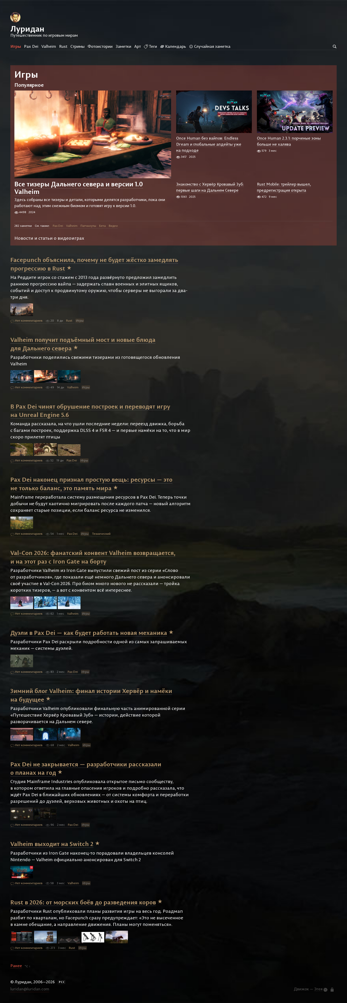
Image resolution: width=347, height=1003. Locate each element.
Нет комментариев (26, 321)
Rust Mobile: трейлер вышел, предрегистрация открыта (284, 187)
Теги (150, 46)
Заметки (123, 46)
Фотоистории (100, 46)
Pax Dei (31, 46)
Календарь (173, 46)
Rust (63, 46)
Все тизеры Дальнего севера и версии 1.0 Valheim (78, 188)
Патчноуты (88, 226)
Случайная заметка (209, 46)
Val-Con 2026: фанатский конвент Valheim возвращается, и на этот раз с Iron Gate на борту (92, 557)
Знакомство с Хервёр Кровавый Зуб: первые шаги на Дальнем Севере (210, 187)
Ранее (16, 965)
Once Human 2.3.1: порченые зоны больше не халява (289, 141)
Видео (113, 226)
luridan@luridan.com (29, 988)
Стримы (77, 46)
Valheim (48, 46)
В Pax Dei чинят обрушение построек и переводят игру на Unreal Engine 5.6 (90, 410)
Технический (101, 534)
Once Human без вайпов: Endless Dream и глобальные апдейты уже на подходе (208, 144)
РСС (62, 982)
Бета (102, 226)
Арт (137, 46)
